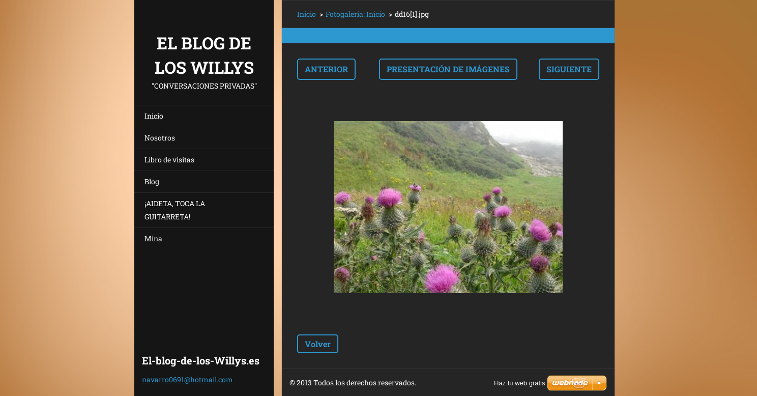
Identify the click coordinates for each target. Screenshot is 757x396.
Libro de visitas (169, 159)
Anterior (326, 69)
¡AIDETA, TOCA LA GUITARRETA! (174, 210)
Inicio (153, 116)
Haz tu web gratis (519, 383)
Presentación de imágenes (448, 69)
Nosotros (159, 138)
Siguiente (569, 69)
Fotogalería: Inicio (355, 14)
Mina (153, 238)
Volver (318, 343)
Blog (151, 181)
